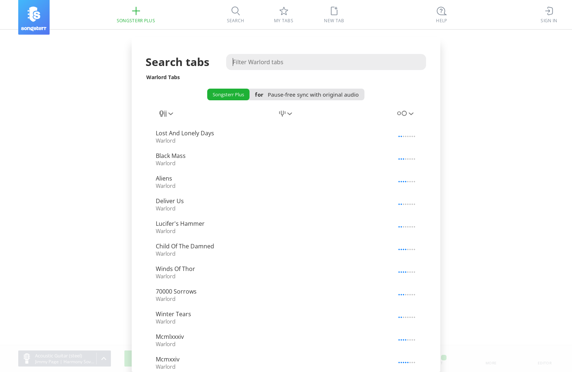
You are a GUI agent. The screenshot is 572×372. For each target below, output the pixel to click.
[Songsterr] (34, 17)
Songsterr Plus (228, 94)
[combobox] (166, 118)
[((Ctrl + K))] (441, 14)
